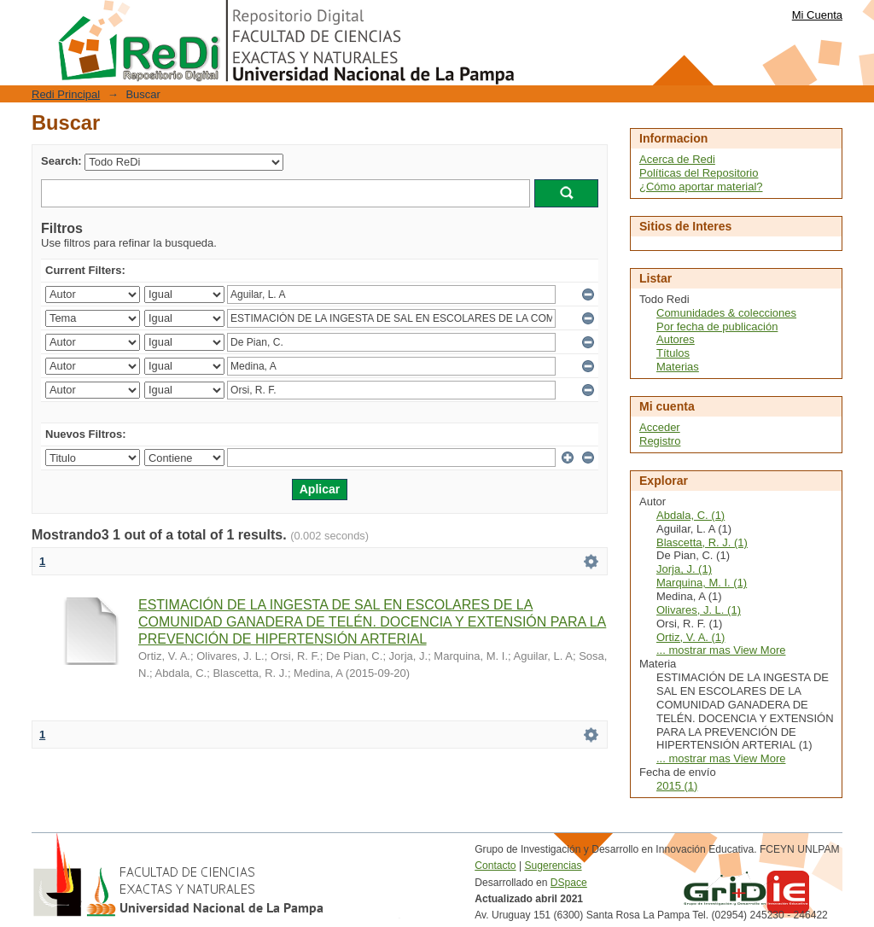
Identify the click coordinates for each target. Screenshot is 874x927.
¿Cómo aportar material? (701, 186)
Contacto (495, 866)
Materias (677, 366)
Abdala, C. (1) (690, 515)
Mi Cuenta (817, 15)
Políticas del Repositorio (698, 172)
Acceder (659, 427)
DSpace (569, 883)
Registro (659, 440)
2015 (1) (676, 785)
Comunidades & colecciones (726, 312)
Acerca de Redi (677, 159)
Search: (61, 160)
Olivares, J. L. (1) (698, 609)
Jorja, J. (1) (684, 569)
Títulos (673, 353)
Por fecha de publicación (717, 326)
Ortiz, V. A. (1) (690, 637)
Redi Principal (66, 94)
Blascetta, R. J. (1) (702, 542)
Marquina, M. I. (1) (701, 582)
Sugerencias (552, 866)
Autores (675, 339)
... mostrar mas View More (720, 650)
